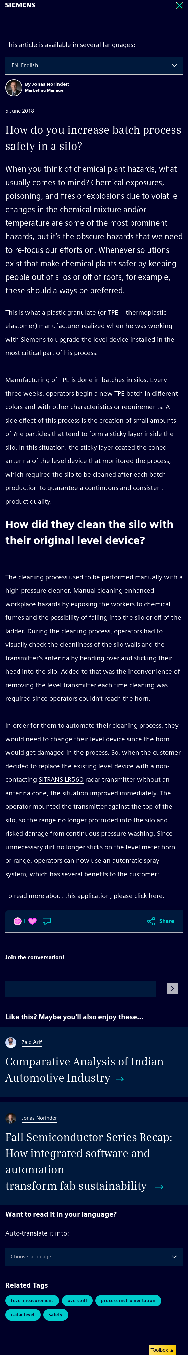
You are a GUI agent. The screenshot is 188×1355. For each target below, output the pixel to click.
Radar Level (23, 1314)
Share (166, 921)
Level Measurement (32, 1300)
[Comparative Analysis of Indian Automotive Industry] (94, 1062)
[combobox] (12, 65)
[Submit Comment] (172, 988)
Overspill (77, 1300)
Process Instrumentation (128, 1300)
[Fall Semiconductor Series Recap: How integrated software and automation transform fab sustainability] (94, 1153)
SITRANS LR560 (61, 779)
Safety (56, 1314)
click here (148, 896)
